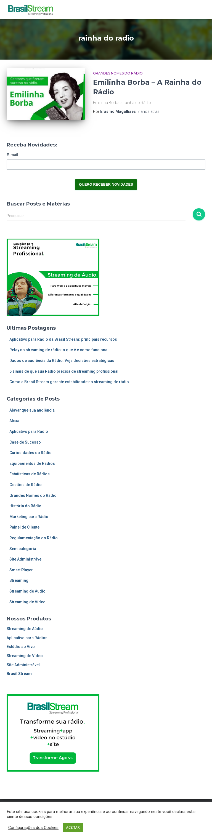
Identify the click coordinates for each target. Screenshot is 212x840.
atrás (148, 111)
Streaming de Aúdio (25, 628)
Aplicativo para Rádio (28, 431)
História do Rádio (25, 506)
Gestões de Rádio (25, 484)
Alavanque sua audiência (32, 410)
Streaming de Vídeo (27, 602)
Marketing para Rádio (28, 516)
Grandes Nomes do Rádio (118, 73)
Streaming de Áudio (27, 591)
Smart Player (21, 570)
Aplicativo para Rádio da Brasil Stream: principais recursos (63, 339)
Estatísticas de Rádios (29, 474)
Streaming (18, 580)
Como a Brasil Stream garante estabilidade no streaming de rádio (69, 382)
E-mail (12, 155)
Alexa (14, 420)
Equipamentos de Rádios (32, 463)
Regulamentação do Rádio (33, 538)
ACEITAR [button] (73, 827)
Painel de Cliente (24, 527)
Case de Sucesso (25, 442)
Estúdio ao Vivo (21, 646)
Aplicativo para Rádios (27, 638)
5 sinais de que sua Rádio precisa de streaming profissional (63, 371)
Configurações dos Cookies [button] (33, 827)
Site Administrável (26, 559)
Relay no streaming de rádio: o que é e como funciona (58, 350)
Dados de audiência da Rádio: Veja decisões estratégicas (61, 360)
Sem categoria (22, 548)
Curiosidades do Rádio (30, 452)
